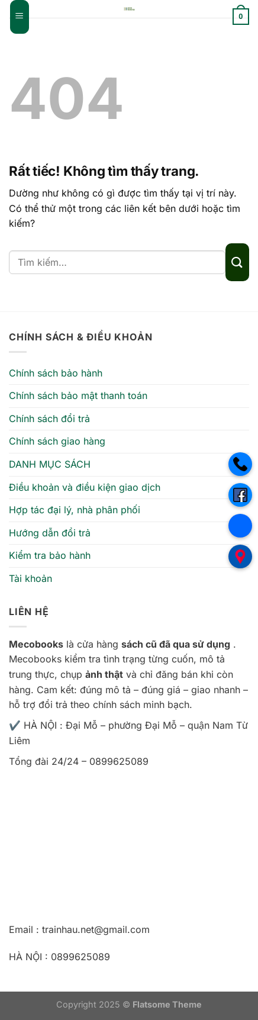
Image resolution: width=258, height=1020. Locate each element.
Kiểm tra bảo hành (50, 555)
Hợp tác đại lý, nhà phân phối (74, 510)
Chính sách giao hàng (57, 441)
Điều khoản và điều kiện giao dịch (84, 487)
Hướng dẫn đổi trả (50, 533)
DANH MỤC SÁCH (50, 464)
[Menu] (19, 17)
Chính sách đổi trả (49, 418)
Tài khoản (30, 578)
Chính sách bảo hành (55, 373)
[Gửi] (237, 262)
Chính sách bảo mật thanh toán (78, 395)
